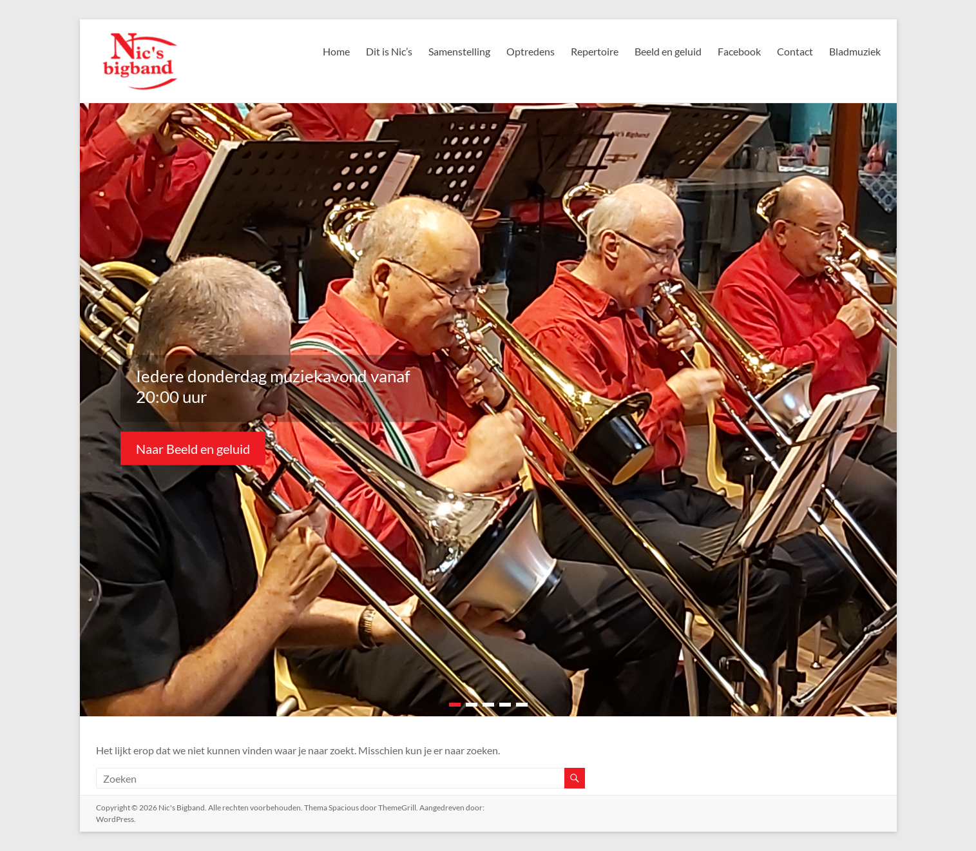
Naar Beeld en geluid (194, 448)
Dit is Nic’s (386, 51)
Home (332, 51)
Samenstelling (457, 51)
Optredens (528, 51)
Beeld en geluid (667, 51)
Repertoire (592, 51)
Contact (794, 51)
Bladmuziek (854, 51)
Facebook (738, 51)
